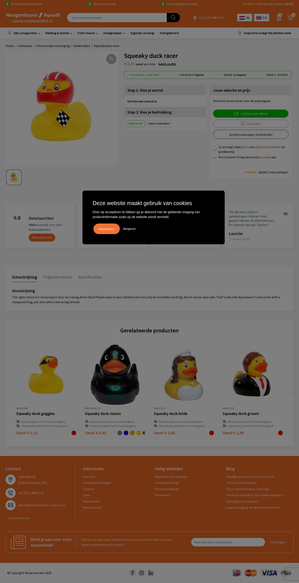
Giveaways (25, 46)
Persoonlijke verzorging (53, 46)
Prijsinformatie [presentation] (57, 277)
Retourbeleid (92, 507)
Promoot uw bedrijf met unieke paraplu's (254, 495)
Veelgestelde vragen (97, 483)
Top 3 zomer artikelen (241, 483)
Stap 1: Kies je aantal (145, 90)
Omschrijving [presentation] (24, 277)
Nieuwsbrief (91, 501)
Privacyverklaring (167, 489)
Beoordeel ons (42, 237)
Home (9, 46)
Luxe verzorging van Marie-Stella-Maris (253, 507)
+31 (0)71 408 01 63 (211, 18)
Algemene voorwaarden (171, 476)
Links (86, 495)
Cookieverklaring (166, 483)
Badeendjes (82, 46)
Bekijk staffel (167, 64)
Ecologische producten (242, 501)
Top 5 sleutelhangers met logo (247, 489)
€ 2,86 (164, 432)
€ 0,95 (95, 432)
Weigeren (129, 228)
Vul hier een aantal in (142, 101)
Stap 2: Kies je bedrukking (149, 112)
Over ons (89, 476)
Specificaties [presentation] (90, 277)
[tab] (24, 278)
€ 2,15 (26, 432)
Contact (88, 489)
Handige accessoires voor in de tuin (250, 476)
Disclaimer (162, 495)
